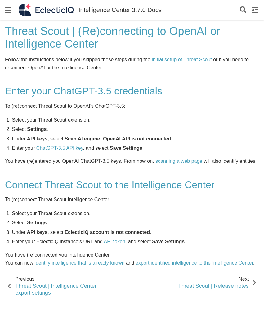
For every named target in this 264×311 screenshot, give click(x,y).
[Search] (243, 10)
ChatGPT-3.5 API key (59, 148)
